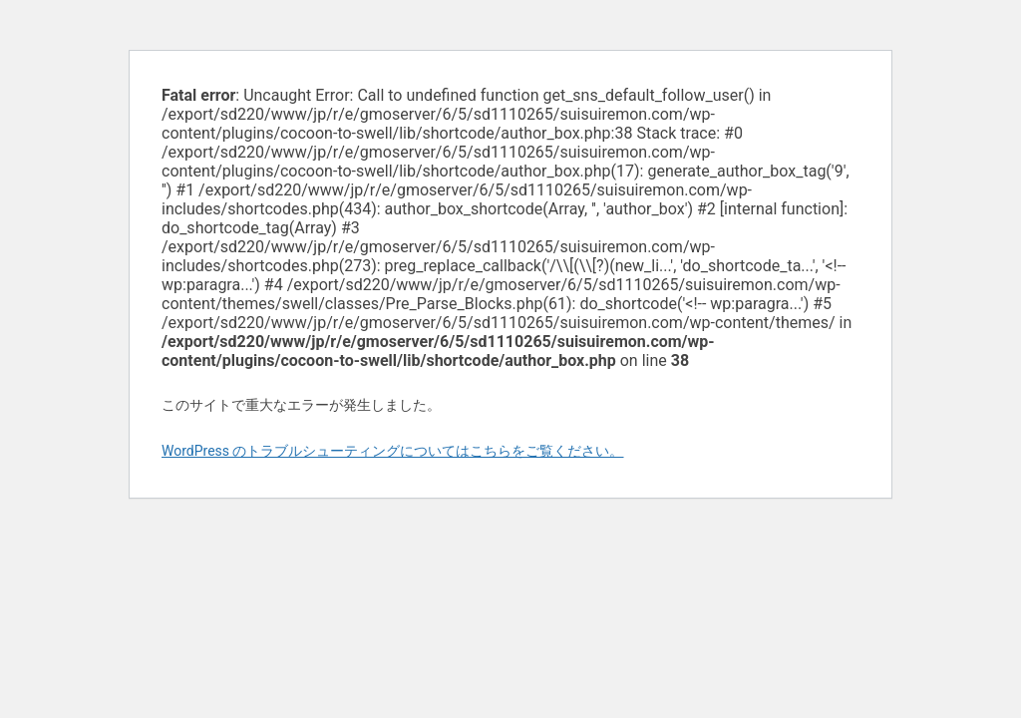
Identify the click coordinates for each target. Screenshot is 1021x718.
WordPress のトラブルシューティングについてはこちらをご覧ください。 (393, 451)
